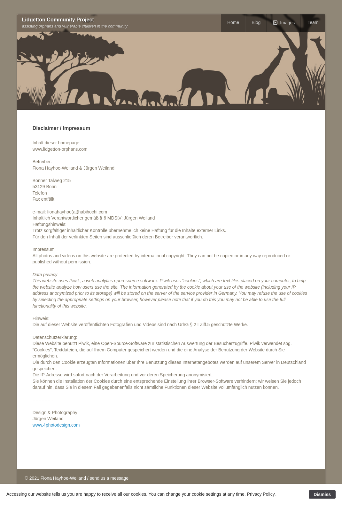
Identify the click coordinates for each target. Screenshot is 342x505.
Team (312, 22)
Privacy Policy (261, 494)
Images (287, 22)
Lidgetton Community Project (58, 19)
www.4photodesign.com (56, 425)
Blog (256, 22)
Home (233, 22)
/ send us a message (107, 478)
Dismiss (322, 494)
